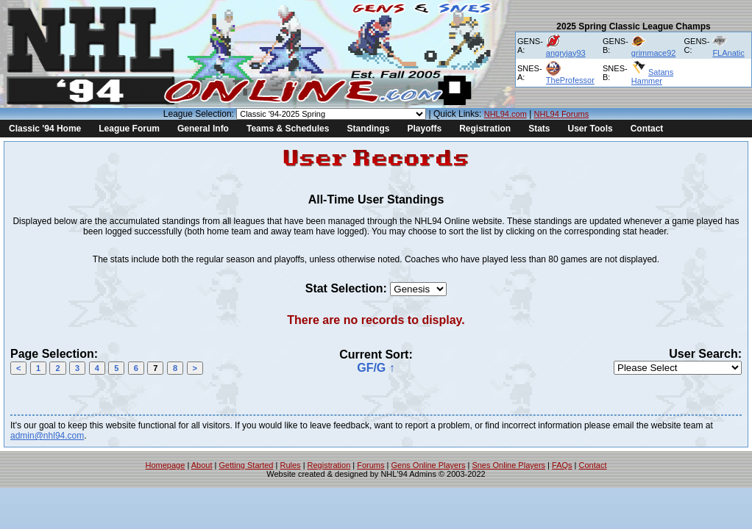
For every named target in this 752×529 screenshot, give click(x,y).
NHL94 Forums (561, 113)
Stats (539, 128)
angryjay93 (566, 52)
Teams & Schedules (288, 128)
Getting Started (246, 465)
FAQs (562, 465)
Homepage (165, 465)
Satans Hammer (652, 76)
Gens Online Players (428, 465)
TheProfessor (570, 80)
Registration (485, 128)
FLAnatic (728, 52)
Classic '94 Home (45, 128)
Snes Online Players (508, 465)
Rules (290, 465)
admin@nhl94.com (47, 436)
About (202, 465)
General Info (203, 128)
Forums (370, 465)
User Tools (590, 128)
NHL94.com (505, 113)
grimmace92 (653, 52)
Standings (368, 128)
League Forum (129, 128)
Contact (647, 128)
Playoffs (424, 128)
